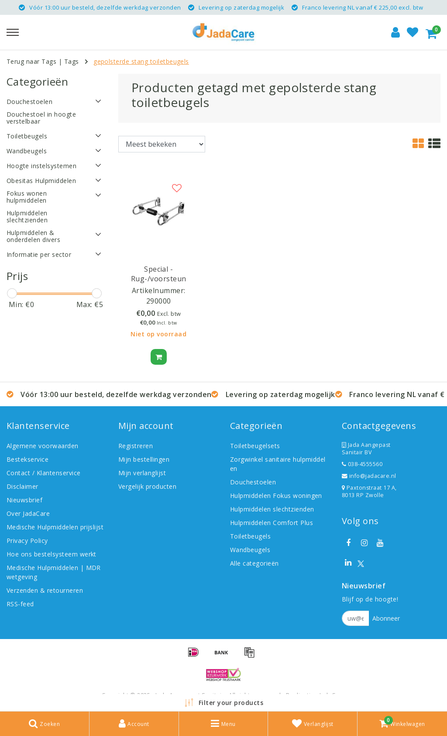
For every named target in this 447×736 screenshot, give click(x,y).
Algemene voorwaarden (43, 446)
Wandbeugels (250, 550)
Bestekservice (27, 459)
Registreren (135, 446)
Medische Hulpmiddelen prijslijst (55, 527)
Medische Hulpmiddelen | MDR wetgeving (54, 572)
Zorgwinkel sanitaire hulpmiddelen (278, 464)
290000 (158, 301)
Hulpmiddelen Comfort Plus (271, 522)
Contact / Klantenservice (44, 473)
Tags (71, 61)
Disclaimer (22, 486)
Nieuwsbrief (24, 500)
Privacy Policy (27, 540)
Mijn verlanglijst (142, 473)
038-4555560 (362, 464)
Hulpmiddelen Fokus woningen (276, 495)
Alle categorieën (254, 563)
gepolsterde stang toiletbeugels (141, 61)
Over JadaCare (28, 513)
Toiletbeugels (250, 536)
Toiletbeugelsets (255, 446)
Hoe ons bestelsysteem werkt (51, 554)
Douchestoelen (253, 482)
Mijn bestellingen (143, 459)
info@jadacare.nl (369, 476)
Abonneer (386, 618)
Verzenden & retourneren (45, 590)
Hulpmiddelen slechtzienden (272, 509)
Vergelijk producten (147, 486)
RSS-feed (20, 604)
